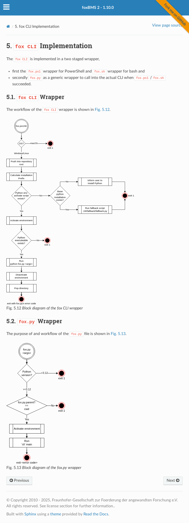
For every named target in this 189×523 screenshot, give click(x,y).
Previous (19, 480)
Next (173, 480)
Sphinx (30, 514)
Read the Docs (95, 514)
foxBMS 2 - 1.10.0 (98, 8)
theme (55, 514)
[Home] (8, 26)
